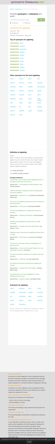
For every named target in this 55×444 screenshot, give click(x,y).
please (21, 300)
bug (38, 78)
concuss (39, 82)
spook (39, 102)
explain (30, 292)
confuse (22, 46)
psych (30, 98)
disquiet (30, 90)
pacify (12, 300)
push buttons (39, 99)
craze (21, 86)
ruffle (29, 102)
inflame (22, 67)
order (29, 296)
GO (41, 20)
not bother (22, 296)
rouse (21, 102)
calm (29, 288)
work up (12, 114)
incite (21, 64)
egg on (39, 90)
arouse (21, 78)
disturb (22, 55)
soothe (12, 304)
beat (29, 78)
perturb (22, 70)
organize (40, 296)
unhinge (21, 110)
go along (40, 292)
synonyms (22, 14)
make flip (13, 98)
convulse (13, 86)
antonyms (33, 14)
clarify (39, 288)
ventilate (40, 110)
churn (30, 82)
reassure (40, 300)
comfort (12, 292)
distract (22, 52)
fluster (22, 61)
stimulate (13, 106)
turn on (12, 110)
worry (21, 114)
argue (12, 78)
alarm (21, 43)
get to (39, 94)
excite (22, 58)
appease (22, 288)
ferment (21, 94)
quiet (29, 300)
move (21, 98)
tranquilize (22, 304)
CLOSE (29, 441)
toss (29, 106)
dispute (21, 90)
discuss (12, 90)
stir (20, 106)
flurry (29, 94)
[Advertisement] (27, 133)
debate (30, 86)
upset (30, 110)
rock (11, 102)
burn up (21, 82)
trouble (39, 106)
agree (12, 288)
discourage (22, 292)
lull (11, 296)
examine (12, 94)
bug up (12, 82)
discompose (41, 86)
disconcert (23, 49)
